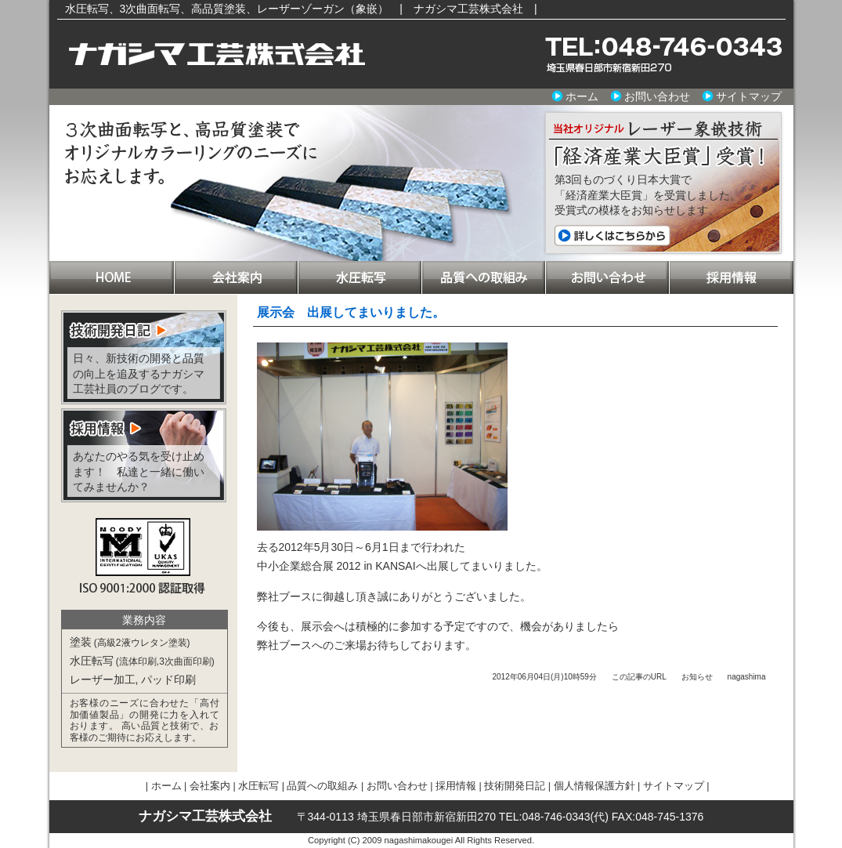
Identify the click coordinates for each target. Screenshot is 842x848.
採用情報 (731, 277)
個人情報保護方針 (594, 786)
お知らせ (697, 676)
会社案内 (236, 277)
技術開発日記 (514, 786)
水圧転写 (359, 277)
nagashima (747, 676)
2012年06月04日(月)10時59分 (544, 676)
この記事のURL (639, 676)
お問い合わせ (657, 96)
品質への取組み (483, 277)
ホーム (582, 96)
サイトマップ (749, 96)
